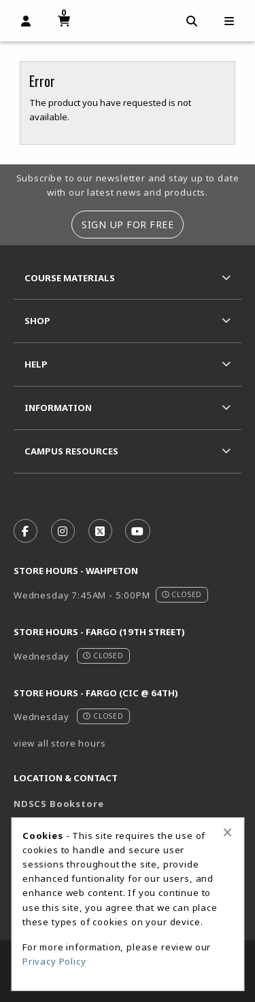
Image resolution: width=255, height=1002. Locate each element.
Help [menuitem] (36, 364)
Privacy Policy (54, 961)
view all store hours (60, 743)
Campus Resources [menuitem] (71, 451)
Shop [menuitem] (37, 321)
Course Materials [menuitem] (69, 278)
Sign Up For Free (127, 224)
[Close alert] (227, 832)
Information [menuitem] (58, 407)
